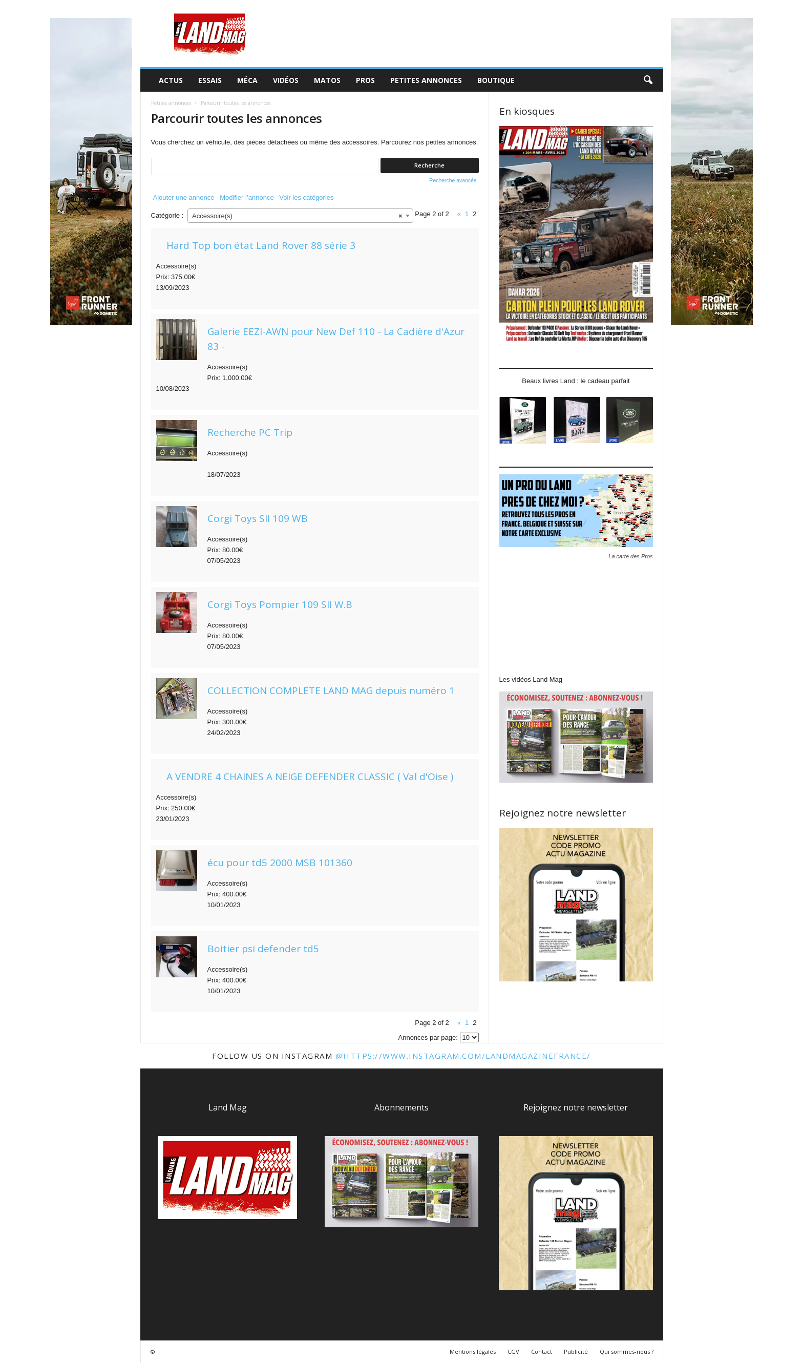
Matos (327, 80)
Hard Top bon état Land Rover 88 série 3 (260, 245)
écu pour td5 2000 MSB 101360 (279, 862)
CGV (513, 1351)
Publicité (576, 1351)
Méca (247, 80)
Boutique (496, 80)
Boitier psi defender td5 (263, 948)
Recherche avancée (452, 180)
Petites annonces (426, 80)
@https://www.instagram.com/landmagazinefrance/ (463, 1056)
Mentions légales (473, 1351)
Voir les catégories (306, 197)
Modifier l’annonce (247, 197)
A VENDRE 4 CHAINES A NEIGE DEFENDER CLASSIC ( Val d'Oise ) (309, 776)
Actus (171, 80)
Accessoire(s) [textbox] (297, 216)
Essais (210, 80)
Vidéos (286, 80)
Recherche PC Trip (249, 432)
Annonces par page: (428, 1037)
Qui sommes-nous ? (626, 1351)
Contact (541, 1351)
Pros (365, 80)
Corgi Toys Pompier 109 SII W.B (279, 604)
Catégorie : (167, 215)
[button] (648, 80)
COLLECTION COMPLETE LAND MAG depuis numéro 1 (331, 690)
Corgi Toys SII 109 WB (257, 518)
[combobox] (300, 215)
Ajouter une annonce (184, 197)
